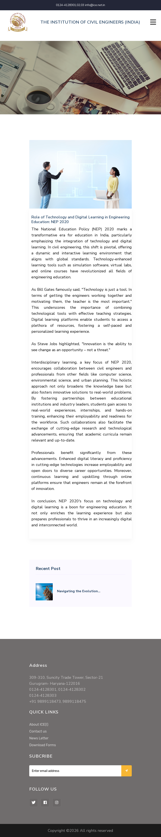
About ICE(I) (38, 724)
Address (38, 665)
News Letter (38, 738)
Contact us (38, 731)
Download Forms (42, 745)
